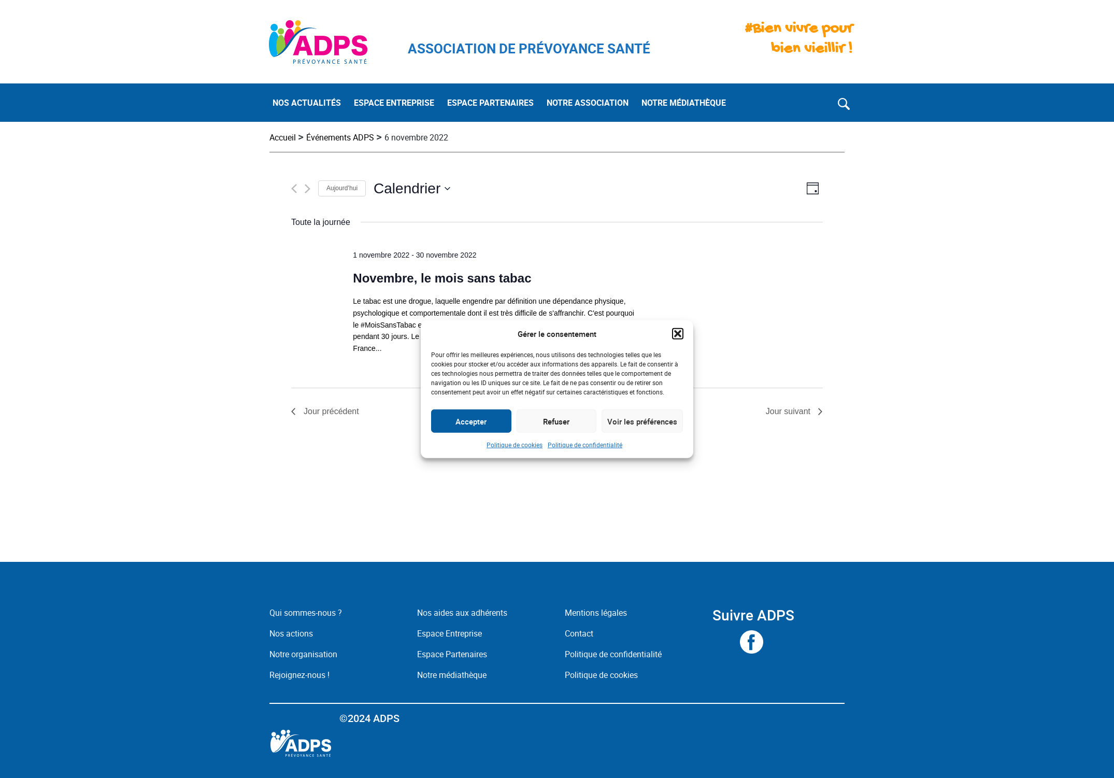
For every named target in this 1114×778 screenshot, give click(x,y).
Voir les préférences (642, 421)
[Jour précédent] (294, 188)
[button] (678, 334)
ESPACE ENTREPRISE (394, 102)
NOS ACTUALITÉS (307, 102)
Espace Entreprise (449, 633)
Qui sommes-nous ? (305, 612)
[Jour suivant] (307, 188)
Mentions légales (596, 612)
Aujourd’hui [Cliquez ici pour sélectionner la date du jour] (342, 188)
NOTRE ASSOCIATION (588, 102)
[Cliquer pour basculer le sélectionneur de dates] (412, 188)
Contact (579, 633)
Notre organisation (303, 654)
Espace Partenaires (452, 654)
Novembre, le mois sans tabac (442, 278)
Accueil (282, 137)
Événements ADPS (340, 137)
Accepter (471, 421)
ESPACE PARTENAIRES (490, 102)
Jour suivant (788, 411)
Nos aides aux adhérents (462, 612)
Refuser (556, 421)
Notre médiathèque (453, 675)
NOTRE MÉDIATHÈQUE (683, 102)
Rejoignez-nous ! (299, 675)
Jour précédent (331, 411)
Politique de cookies (514, 445)
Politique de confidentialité (585, 445)
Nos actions (291, 633)
